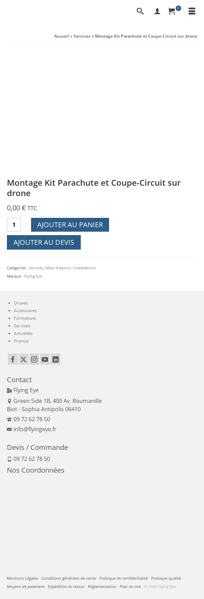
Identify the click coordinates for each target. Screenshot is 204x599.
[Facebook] (13, 359)
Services (36, 267)
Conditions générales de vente (68, 578)
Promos (21, 341)
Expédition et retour (66, 586)
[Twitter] (23, 359)
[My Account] (157, 11)
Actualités (23, 333)
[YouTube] (45, 359)
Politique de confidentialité (123, 578)
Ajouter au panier (70, 224)
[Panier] (174, 11)
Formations (25, 318)
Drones (21, 303)
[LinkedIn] (55, 359)
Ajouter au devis (43, 242)
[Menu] (192, 11)
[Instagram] (34, 359)
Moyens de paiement (26, 586)
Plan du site (130, 586)
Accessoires (25, 310)
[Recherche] (140, 11)
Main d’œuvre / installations (71, 267)
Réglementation (102, 586)
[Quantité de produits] (14, 225)
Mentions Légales (22, 578)
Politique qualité (166, 578)
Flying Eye (33, 276)
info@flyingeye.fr (32, 429)
